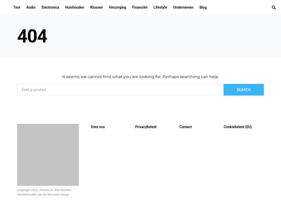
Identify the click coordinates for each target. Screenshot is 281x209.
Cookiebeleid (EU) (238, 127)
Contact (186, 127)
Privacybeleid (145, 127)
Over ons (98, 127)
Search (244, 90)
